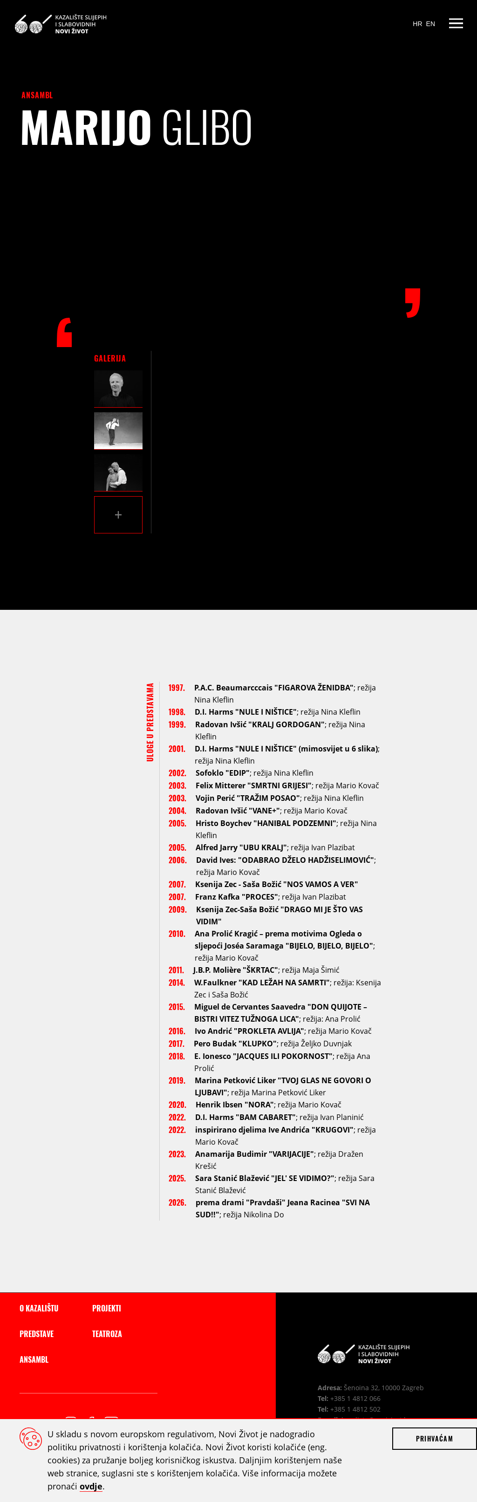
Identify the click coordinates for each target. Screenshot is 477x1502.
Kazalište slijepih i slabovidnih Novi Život (60, 23)
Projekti (106, 1308)
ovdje (91, 1486)
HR (417, 23)
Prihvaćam (434, 1438)
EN (430, 23)
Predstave (37, 1333)
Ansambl (37, 95)
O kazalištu (39, 1308)
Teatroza (107, 1333)
